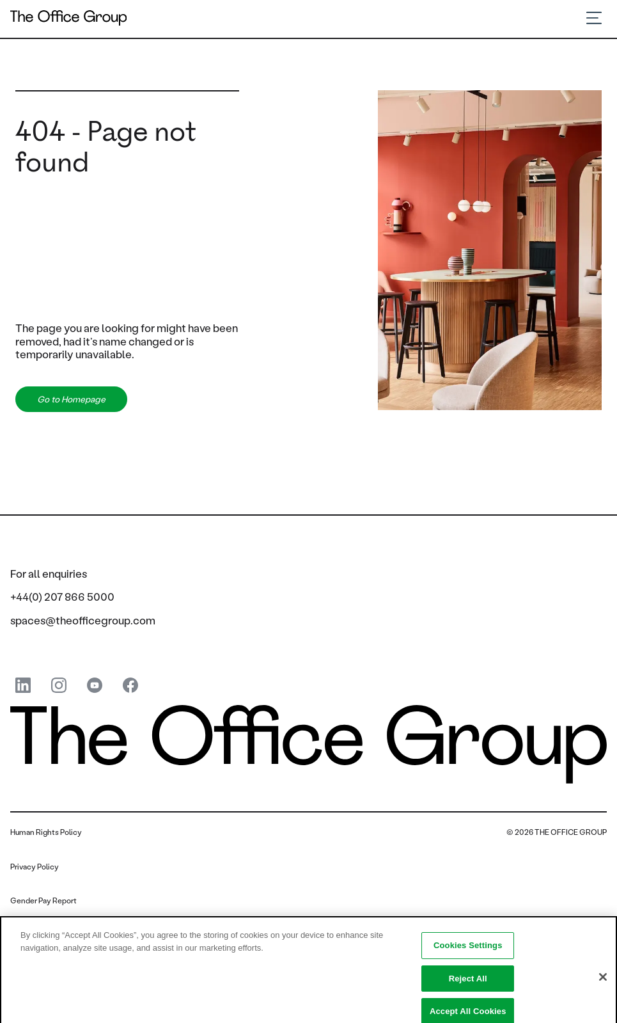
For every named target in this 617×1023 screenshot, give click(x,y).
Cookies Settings (468, 950)
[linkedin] (23, 686)
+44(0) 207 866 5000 (62, 596)
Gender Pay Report (43, 900)
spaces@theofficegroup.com (82, 620)
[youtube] (94, 686)
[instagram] (59, 686)
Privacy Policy (34, 866)
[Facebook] (130, 686)
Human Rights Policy (46, 832)
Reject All (468, 983)
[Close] (603, 982)
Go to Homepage (71, 399)
